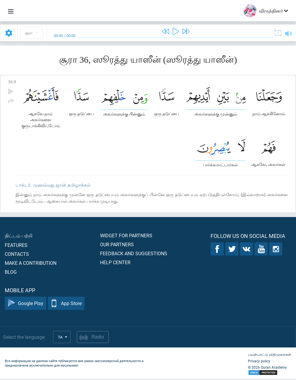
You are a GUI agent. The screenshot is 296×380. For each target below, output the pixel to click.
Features (16, 246)
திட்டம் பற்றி (19, 236)
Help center (115, 263)
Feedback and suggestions (133, 254)
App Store (66, 304)
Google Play (25, 304)
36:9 (12, 81)
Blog (11, 273)
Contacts (17, 255)
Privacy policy (259, 362)
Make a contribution (30, 264)
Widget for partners (126, 236)
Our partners (117, 245)
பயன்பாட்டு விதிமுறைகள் (269, 355)
